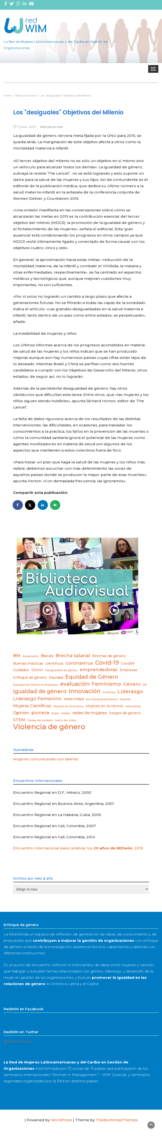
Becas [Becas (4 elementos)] (47, 655)
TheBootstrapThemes (117, 1120)
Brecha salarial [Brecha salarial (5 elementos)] (73, 655)
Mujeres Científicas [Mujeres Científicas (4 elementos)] (32, 705)
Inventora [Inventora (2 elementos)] (109, 692)
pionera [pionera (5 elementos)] (40, 712)
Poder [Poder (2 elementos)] (55, 713)
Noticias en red (51, 127)
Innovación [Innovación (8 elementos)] (85, 691)
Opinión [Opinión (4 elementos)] (21, 712)
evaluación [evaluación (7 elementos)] (75, 684)
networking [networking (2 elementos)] (132, 706)
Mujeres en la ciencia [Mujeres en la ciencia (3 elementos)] (104, 706)
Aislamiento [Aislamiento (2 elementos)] (31, 656)
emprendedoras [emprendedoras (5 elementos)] (99, 669)
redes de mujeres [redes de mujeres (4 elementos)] (89, 712)
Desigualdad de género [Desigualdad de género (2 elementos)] (61, 670)
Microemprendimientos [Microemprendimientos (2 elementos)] (102, 699)
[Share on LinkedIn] (43, 505)
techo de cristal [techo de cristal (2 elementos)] (65, 720)
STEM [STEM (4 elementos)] (19, 719)
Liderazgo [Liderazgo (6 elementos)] (130, 691)
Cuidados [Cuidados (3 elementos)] (21, 670)
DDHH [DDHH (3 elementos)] (37, 670)
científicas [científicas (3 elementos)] (54, 663)
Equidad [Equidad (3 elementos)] (56, 677)
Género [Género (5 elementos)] (132, 684)
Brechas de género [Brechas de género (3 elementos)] (109, 656)
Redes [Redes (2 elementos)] (65, 713)
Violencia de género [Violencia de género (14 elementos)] (49, 727)
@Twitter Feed (17, 1041)
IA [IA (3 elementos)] (144, 684)
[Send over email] (55, 505)
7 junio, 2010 (26, 127)
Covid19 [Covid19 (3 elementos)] (127, 663)
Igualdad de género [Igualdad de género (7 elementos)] (40, 691)
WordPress (61, 1120)
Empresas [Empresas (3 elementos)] (128, 670)
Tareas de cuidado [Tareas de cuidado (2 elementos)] (40, 720)
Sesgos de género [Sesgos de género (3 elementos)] (125, 713)
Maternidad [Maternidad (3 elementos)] (74, 699)
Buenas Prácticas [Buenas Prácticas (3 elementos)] (28, 663)
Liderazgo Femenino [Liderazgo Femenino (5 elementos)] (37, 698)
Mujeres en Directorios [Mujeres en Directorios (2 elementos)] (68, 706)
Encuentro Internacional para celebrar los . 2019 (78, 848)
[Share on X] (30, 505)
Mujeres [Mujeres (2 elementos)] (125, 699)
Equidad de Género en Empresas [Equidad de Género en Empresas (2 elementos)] (35, 684)
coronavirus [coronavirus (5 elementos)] (79, 663)
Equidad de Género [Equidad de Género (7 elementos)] (91, 677)
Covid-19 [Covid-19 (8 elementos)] (107, 663)
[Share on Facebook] (18, 505)
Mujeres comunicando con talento (45, 759)
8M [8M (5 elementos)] (16, 655)
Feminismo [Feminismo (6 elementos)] (106, 684)
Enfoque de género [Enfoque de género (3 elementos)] (30, 677)
